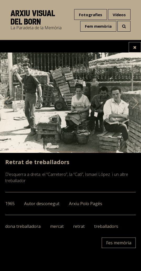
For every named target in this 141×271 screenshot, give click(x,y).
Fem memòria (98, 26)
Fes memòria (118, 243)
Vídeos (119, 14)
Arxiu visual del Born (32, 17)
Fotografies (90, 14)
